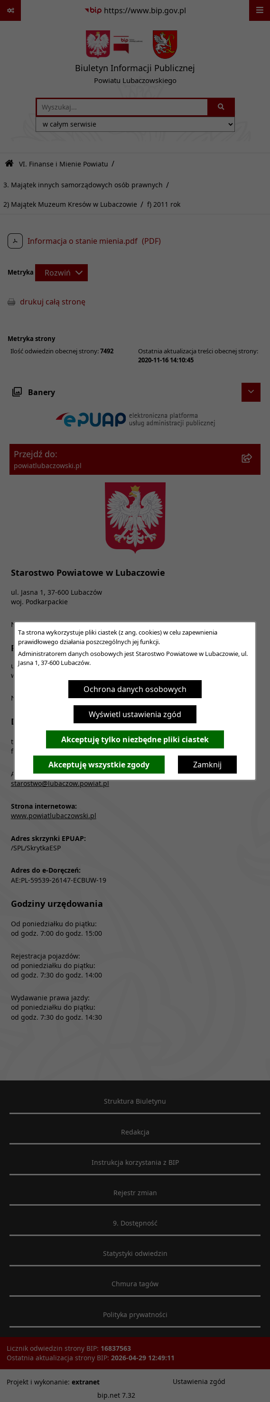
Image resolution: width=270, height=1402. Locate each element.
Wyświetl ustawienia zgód (135, 714)
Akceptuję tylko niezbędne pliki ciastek (135, 739)
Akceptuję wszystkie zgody (98, 764)
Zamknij (207, 764)
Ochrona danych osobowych (135, 689)
